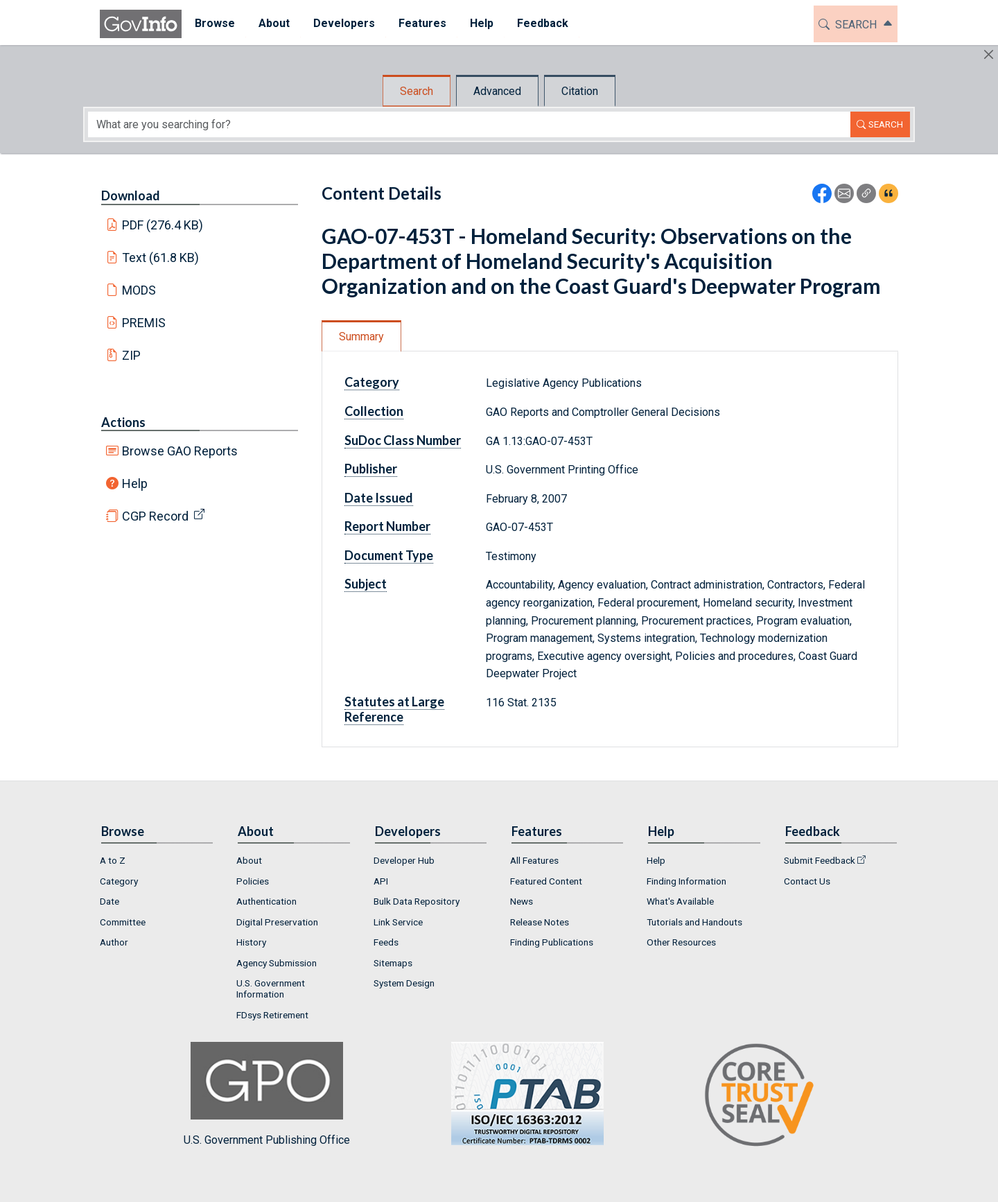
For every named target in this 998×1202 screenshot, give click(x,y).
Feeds (386, 942)
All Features (534, 860)
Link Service (398, 921)
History (251, 942)
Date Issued (378, 497)
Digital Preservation (277, 921)
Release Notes (539, 921)
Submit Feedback (819, 860)
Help (135, 483)
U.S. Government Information (270, 988)
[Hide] (988, 54)
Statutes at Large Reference (394, 709)
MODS (139, 290)
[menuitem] (213, 24)
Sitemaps (393, 962)
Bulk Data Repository (416, 901)
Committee (123, 921)
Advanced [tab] (497, 91)
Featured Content (546, 881)
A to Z (112, 860)
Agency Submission (276, 962)
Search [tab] (416, 91)
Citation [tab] (579, 91)
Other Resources (681, 942)
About (249, 860)
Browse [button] (213, 23)
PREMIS (144, 322)
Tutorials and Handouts (694, 921)
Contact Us (807, 881)
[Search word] (469, 124)
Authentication (266, 901)
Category (371, 382)
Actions (123, 422)
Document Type (388, 555)
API (381, 881)
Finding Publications (551, 942)
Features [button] (421, 23)
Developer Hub (404, 860)
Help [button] (480, 23)
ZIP (131, 355)
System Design (404, 982)
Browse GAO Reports (180, 451)
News (521, 901)
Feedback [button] (541, 23)
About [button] (272, 23)
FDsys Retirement (272, 1014)
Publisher (370, 468)
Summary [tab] (361, 336)
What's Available (680, 901)
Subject (365, 583)
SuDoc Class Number (402, 440)
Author (114, 942)
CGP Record (155, 516)
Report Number (387, 526)
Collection (373, 411)
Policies (252, 881)
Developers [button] (343, 23)
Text (161, 257)
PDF (163, 225)
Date (109, 901)
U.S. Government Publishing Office (520, 1094)
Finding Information (686, 881)
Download (130, 195)
